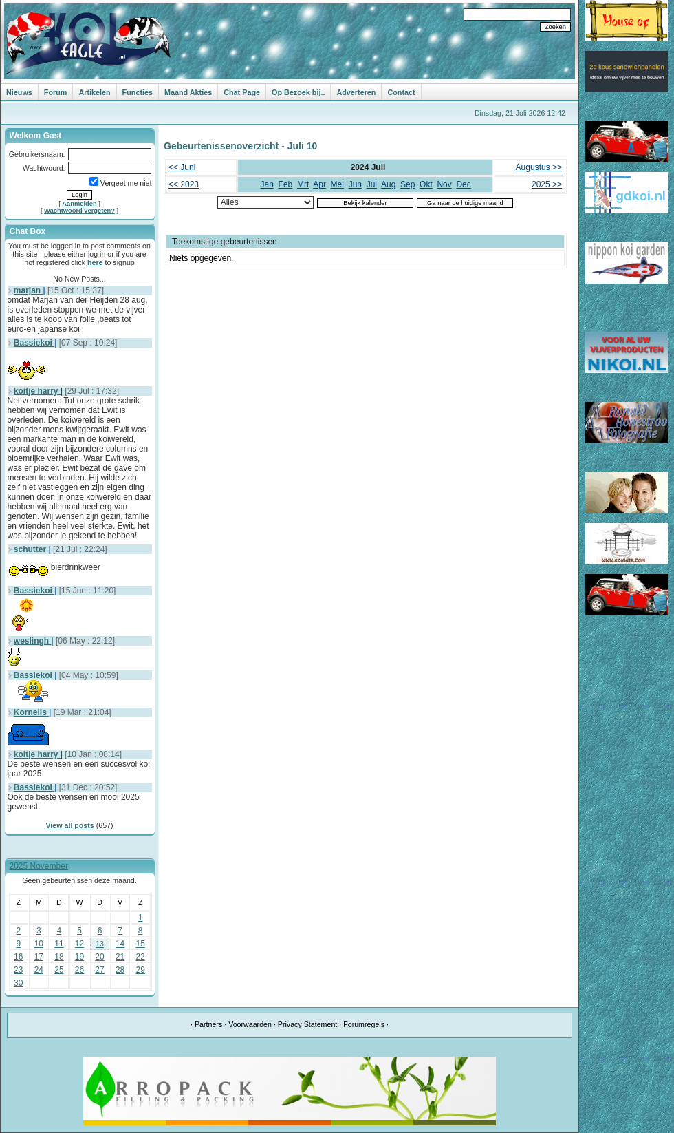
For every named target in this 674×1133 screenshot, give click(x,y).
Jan (267, 184)
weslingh (33, 641)
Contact (401, 92)
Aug (388, 184)
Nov (444, 184)
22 (140, 957)
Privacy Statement (307, 1024)
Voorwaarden (250, 1024)
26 (79, 970)
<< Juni (181, 167)
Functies (137, 92)
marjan (28, 290)
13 (100, 944)
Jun (355, 184)
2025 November (39, 866)
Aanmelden (79, 203)
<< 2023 (183, 184)
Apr (319, 184)
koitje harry (37, 391)
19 (79, 957)
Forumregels (363, 1024)
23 (18, 970)
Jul (372, 184)
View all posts (69, 825)
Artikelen (94, 92)
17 (38, 957)
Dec (463, 184)
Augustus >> (539, 167)
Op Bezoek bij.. (298, 92)
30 (18, 983)
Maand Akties (188, 92)
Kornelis (31, 712)
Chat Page (242, 92)
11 (58, 944)
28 (120, 970)
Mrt (303, 184)
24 (38, 970)
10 (38, 944)
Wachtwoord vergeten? (79, 210)
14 (120, 944)
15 (140, 944)
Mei (337, 184)
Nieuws (19, 92)
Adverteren (356, 92)
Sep (407, 184)
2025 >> (547, 184)
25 (58, 970)
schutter (31, 549)
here (95, 262)
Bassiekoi (34, 343)
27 (99, 970)
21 (120, 957)
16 (18, 957)
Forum (55, 92)
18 (58, 957)
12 (79, 944)
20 (99, 957)
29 (140, 970)
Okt (426, 184)
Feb (286, 184)
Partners (208, 1024)
